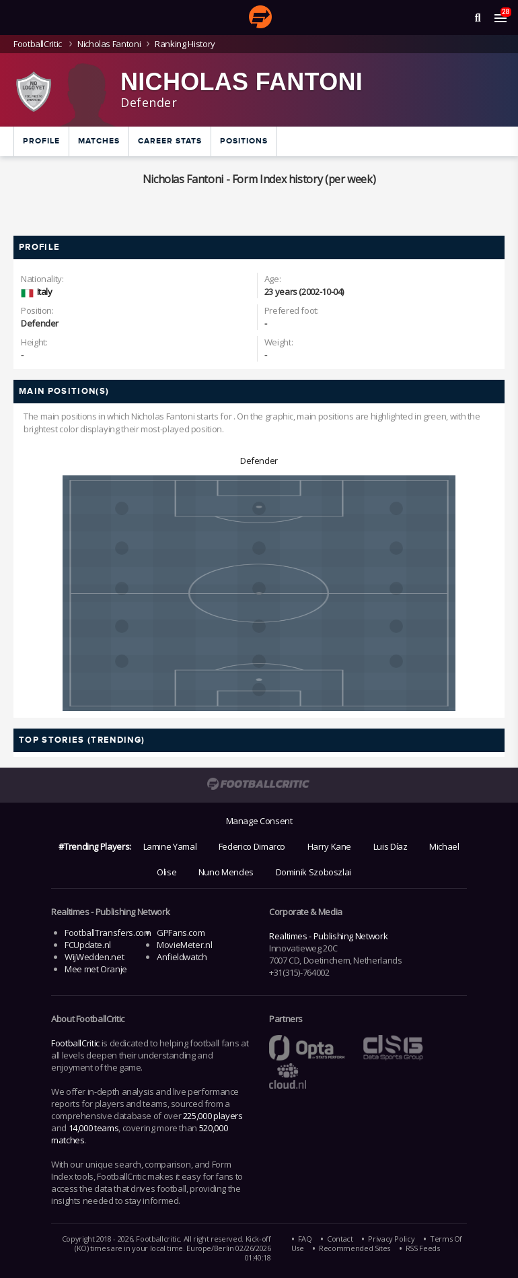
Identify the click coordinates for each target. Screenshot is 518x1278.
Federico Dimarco (252, 846)
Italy (44, 291)
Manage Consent (259, 821)
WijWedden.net (94, 957)
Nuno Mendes (226, 872)
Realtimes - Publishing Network (328, 936)
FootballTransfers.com (108, 933)
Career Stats (170, 141)
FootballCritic (75, 1043)
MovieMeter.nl (184, 945)
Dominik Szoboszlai (314, 872)
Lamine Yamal (170, 846)
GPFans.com (181, 933)
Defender (259, 461)
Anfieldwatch (182, 957)
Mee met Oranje (96, 969)
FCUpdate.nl (88, 945)
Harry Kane (329, 846)
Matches (99, 141)
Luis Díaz (390, 846)
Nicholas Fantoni (109, 44)
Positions (244, 141)
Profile (41, 141)
